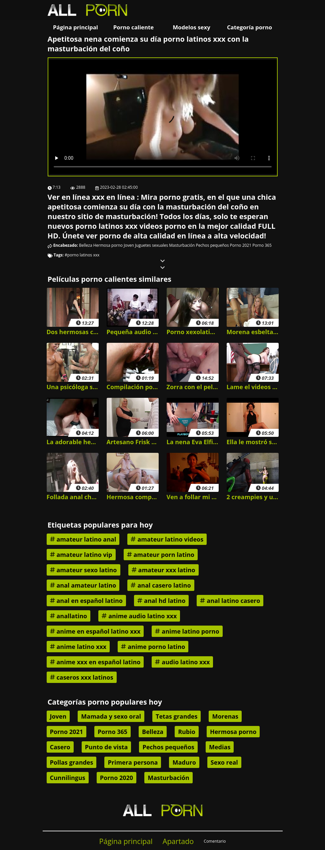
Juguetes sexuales (151, 245)
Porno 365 (262, 245)
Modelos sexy (191, 27)
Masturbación (182, 245)
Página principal (75, 27)
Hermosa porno (108, 245)
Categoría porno (249, 27)
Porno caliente (133, 27)
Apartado (178, 841)
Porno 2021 (240, 245)
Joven (129, 245)
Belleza (85, 245)
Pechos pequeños (212, 245)
